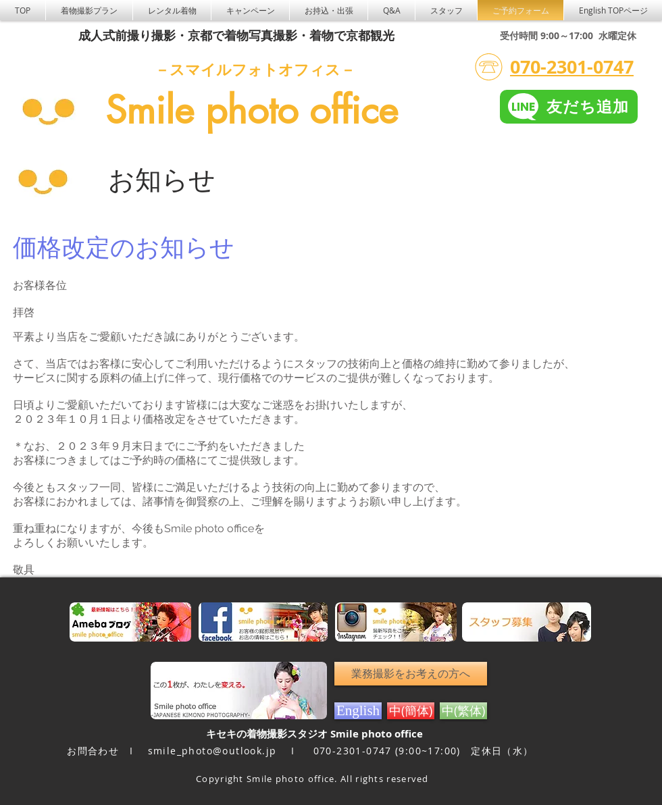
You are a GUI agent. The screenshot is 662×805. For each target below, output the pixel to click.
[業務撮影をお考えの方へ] (410, 673)
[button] (172, 10)
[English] (358, 710)
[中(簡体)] (410, 710)
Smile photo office (251, 110)
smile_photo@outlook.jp (212, 750)
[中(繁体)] (463, 710)
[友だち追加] (569, 107)
